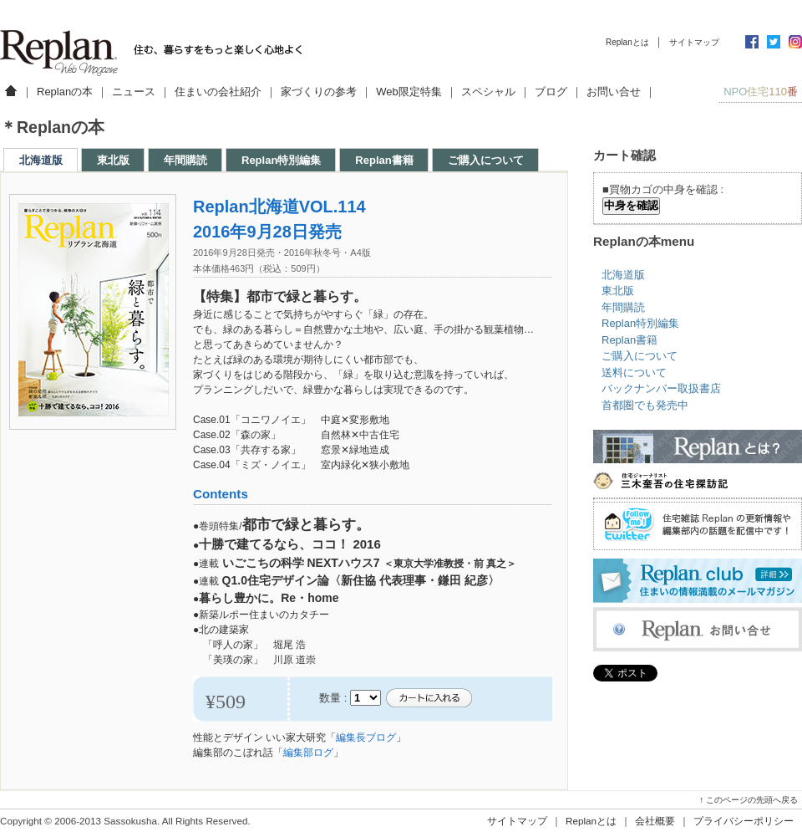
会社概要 (655, 820)
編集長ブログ (366, 737)
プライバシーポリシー (743, 820)
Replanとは (627, 42)
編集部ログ (308, 752)
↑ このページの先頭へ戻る (748, 799)
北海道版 (41, 160)
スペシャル (488, 91)
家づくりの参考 (319, 91)
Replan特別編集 (281, 160)
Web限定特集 (409, 91)
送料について (634, 372)
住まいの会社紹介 (218, 91)
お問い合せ (613, 91)
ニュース (133, 91)
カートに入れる (428, 698)
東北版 (113, 160)
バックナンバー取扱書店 (661, 388)
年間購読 (185, 160)
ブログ (551, 91)
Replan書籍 (384, 160)
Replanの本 (65, 91)
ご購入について (486, 160)
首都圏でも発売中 (645, 405)
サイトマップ (694, 42)
